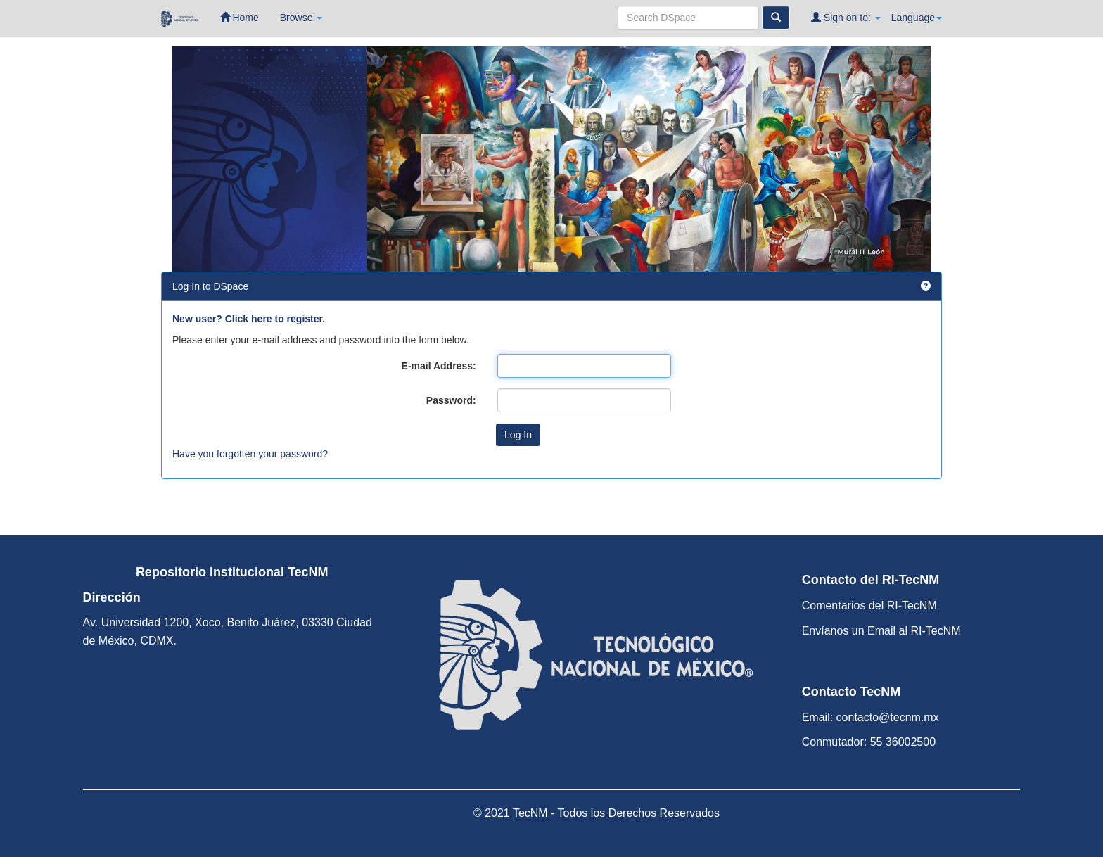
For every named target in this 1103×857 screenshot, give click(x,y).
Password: (451, 400)
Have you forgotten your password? (250, 453)
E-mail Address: (439, 366)
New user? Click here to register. (248, 318)
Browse (301, 17)
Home (239, 17)
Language (916, 17)
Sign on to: (846, 17)
